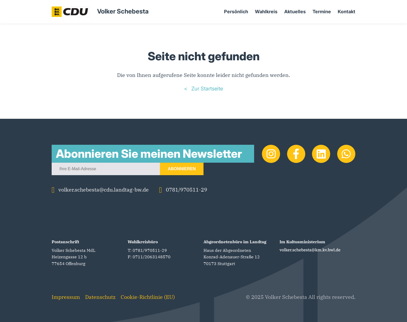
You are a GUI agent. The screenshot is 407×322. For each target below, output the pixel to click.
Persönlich (236, 11)
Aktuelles (295, 11)
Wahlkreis (266, 11)
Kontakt (346, 11)
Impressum (66, 296)
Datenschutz (100, 296)
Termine (322, 11)
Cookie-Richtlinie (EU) (148, 296)
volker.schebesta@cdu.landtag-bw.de (100, 189)
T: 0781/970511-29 (147, 250)
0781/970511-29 (183, 189)
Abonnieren (182, 169)
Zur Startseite (206, 89)
